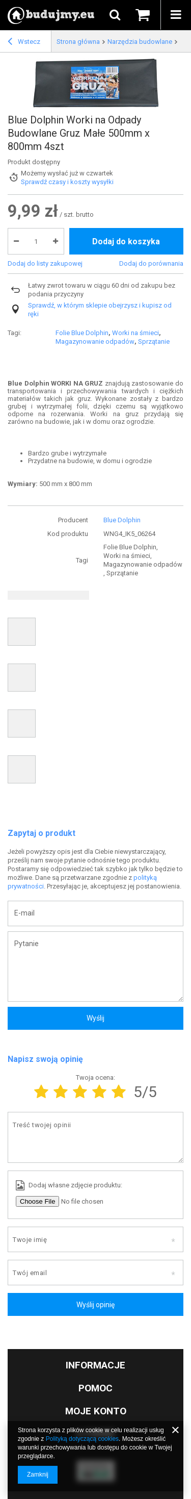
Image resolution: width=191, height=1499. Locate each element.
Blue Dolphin (122, 520)
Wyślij (95, 1018)
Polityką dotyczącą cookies (82, 1438)
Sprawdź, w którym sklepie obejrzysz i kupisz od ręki (100, 309)
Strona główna (78, 41)
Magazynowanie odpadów (95, 341)
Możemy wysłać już (49, 173)
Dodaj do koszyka (126, 241)
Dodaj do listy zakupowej (45, 263)
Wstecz (24, 43)
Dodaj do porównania (151, 263)
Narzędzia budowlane (139, 41)
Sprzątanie (154, 341)
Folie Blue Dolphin (82, 333)
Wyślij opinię (95, 1305)
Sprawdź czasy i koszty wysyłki (67, 182)
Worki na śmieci (135, 333)
